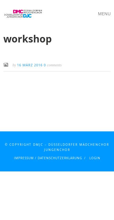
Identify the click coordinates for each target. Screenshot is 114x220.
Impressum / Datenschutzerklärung (48, 158)
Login (94, 158)
